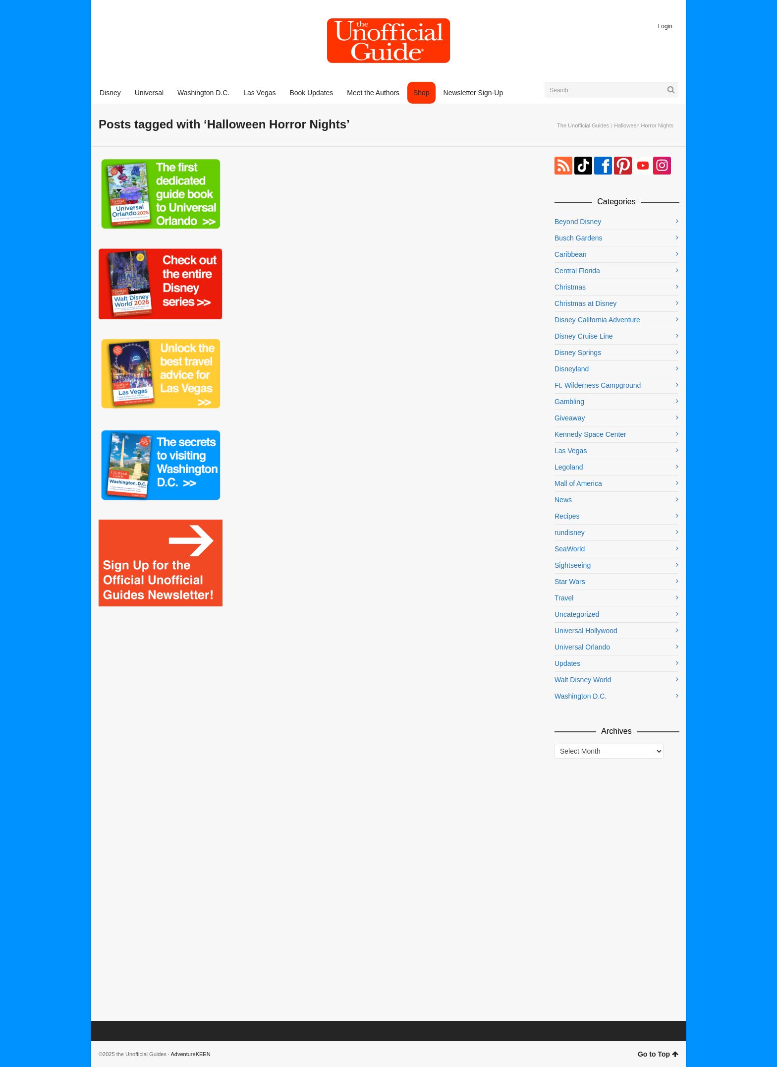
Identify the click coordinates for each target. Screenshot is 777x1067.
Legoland (569, 467)
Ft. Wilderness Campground (598, 385)
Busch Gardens (579, 238)
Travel (564, 598)
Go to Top (658, 1054)
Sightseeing (573, 565)
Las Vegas (571, 451)
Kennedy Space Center (590, 434)
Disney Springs (578, 352)
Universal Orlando (582, 647)
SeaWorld (570, 549)
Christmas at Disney (585, 303)
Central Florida (577, 271)
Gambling (569, 402)
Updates (567, 663)
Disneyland (572, 369)
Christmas (570, 287)
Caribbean (571, 254)
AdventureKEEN (191, 1054)
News (563, 500)
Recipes (567, 516)
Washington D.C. (581, 696)
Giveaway (570, 418)
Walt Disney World (583, 680)
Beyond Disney (578, 222)
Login (665, 26)
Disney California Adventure (597, 320)
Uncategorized (577, 614)
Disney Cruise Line (584, 336)
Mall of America (578, 483)
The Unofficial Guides (583, 125)
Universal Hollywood (586, 631)
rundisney (570, 532)
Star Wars (570, 582)
